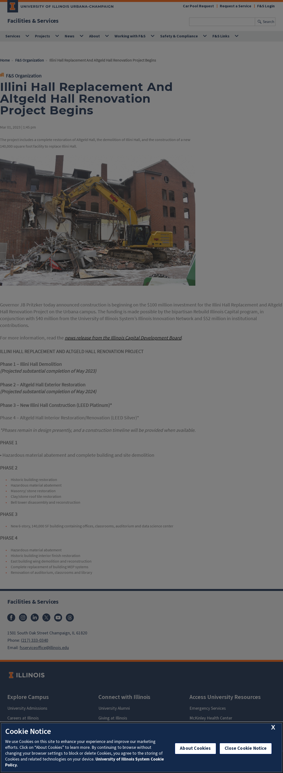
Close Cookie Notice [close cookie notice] (246, 748)
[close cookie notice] (273, 727)
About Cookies (195, 748)
